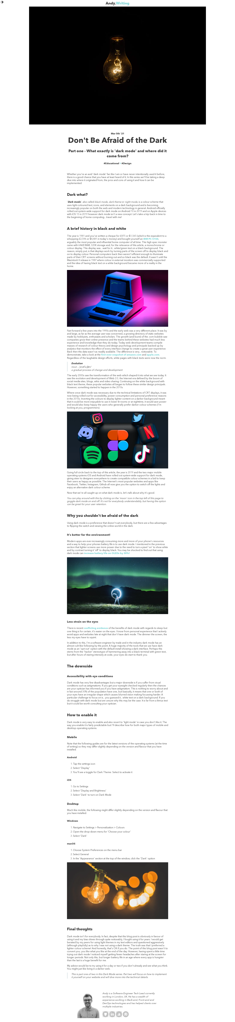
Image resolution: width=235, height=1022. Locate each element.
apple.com (153, 354)
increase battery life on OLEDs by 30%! (107, 553)
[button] (2, 2)
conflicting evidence (96, 628)
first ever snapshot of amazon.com (121, 354)
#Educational (111, 163)
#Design (126, 163)
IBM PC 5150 (150, 239)
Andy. (117, 3)
